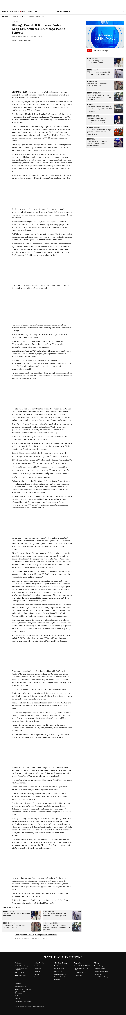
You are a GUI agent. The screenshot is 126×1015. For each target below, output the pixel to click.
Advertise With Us (60, 974)
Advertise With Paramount (23, 989)
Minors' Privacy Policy (101, 977)
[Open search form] (123, 11)
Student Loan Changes (22, 966)
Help (16, 996)
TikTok (36, 974)
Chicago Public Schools (24, 935)
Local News (13, 11)
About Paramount (20, 986)
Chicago (5, 17)
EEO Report (78, 975)
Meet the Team (59, 966)
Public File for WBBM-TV (82, 966)
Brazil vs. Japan (20, 972)
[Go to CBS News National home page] (63, 11)
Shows (30, 11)
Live (23, 11)
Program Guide (59, 968)
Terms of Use (98, 974)
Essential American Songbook (21, 968)
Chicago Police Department (46, 935)
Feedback (18, 998)
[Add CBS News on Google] (21, 40)
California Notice (99, 968)
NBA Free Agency (21, 975)
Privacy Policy (98, 966)
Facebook (37, 968)
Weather (23, 16)
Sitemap (57, 979)
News (15, 16)
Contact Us (58, 971)
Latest (5, 11)
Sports (31, 16)
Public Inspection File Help (81, 968)
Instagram (37, 971)
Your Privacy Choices (101, 971)
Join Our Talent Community (20, 992)
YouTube (37, 966)
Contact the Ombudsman (23, 1001)
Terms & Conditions (60, 977)
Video (38, 16)
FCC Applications (80, 972)
